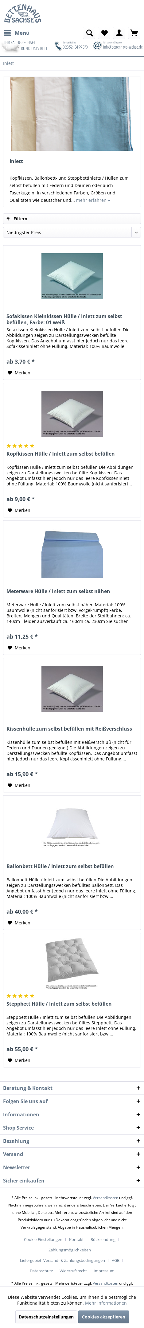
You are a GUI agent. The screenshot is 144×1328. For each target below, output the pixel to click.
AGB (115, 1260)
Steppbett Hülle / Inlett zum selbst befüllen (59, 1004)
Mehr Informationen (106, 1303)
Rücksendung (103, 1239)
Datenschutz (41, 1271)
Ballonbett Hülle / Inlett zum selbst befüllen (60, 866)
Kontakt (76, 1239)
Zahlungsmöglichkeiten (70, 1250)
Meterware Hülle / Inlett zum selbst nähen (58, 591)
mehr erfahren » (93, 200)
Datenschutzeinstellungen (46, 1317)
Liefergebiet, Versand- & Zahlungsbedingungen (62, 1260)
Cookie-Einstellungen (43, 1239)
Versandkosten (105, 1197)
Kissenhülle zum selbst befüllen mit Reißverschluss (69, 729)
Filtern (16, 218)
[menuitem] (16, 33)
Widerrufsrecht (73, 1271)
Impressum (104, 1271)
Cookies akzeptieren (103, 1317)
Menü (16, 32)
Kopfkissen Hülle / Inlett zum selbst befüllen (60, 454)
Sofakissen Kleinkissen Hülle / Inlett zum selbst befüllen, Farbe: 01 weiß (64, 319)
